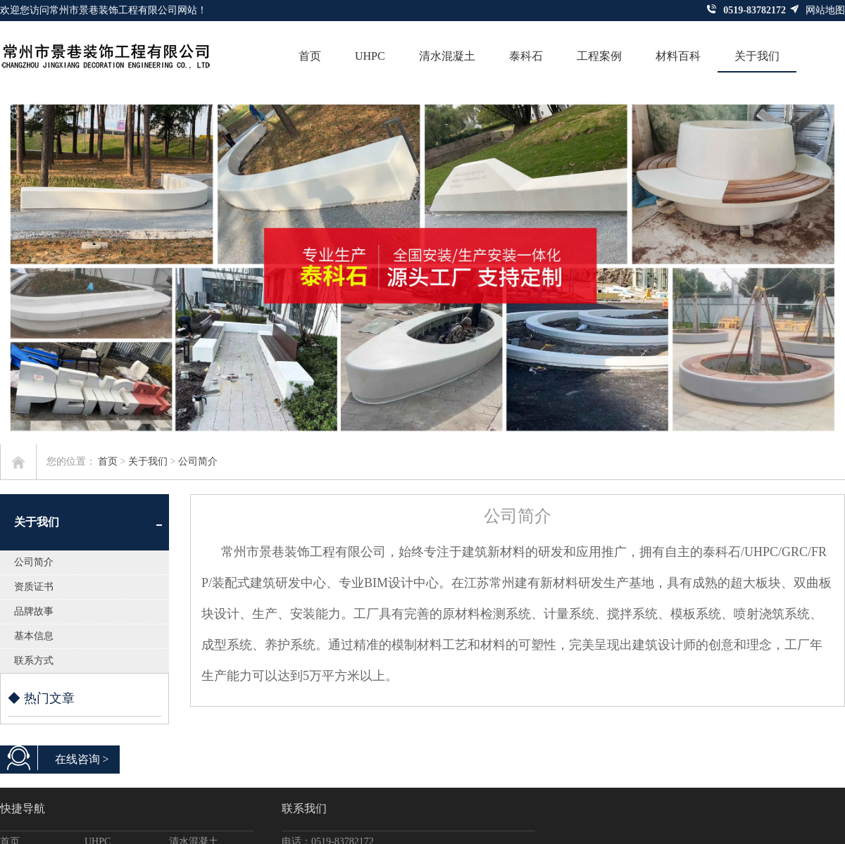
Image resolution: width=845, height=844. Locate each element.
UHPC (370, 56)
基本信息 (34, 636)
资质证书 (34, 586)
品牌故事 (34, 611)
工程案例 (599, 56)
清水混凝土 (447, 56)
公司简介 (198, 461)
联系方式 (34, 660)
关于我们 (757, 56)
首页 (310, 56)
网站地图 (817, 9)
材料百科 (678, 56)
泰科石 (526, 56)
